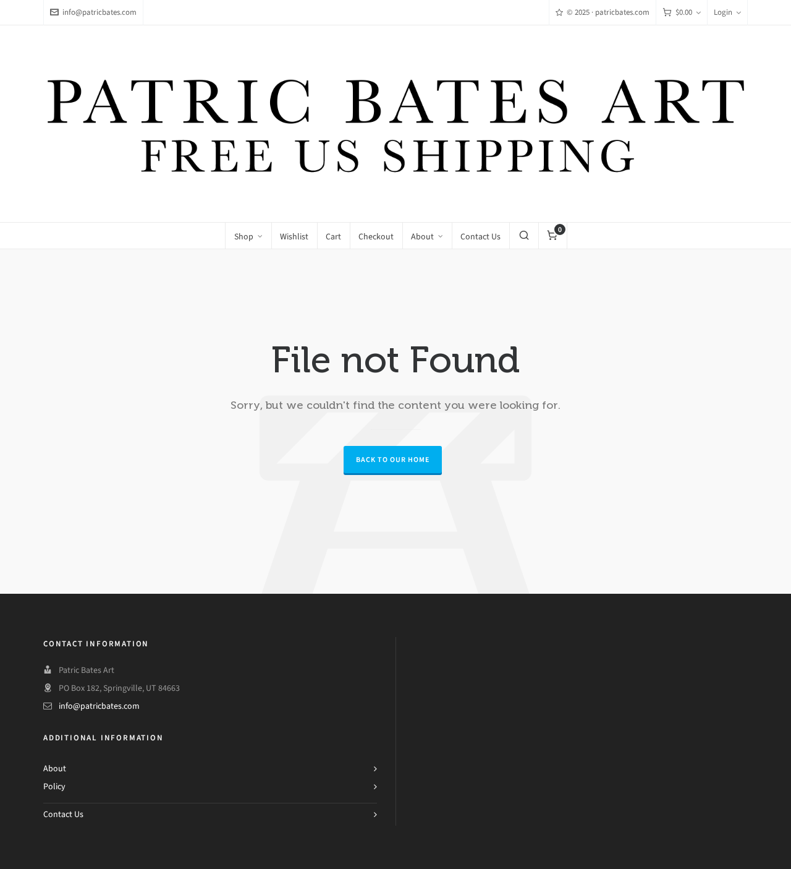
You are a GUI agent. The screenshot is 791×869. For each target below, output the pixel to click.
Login (727, 12)
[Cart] (681, 12)
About (54, 768)
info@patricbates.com (93, 12)
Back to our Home (392, 459)
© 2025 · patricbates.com (602, 12)
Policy (54, 786)
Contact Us (63, 814)
